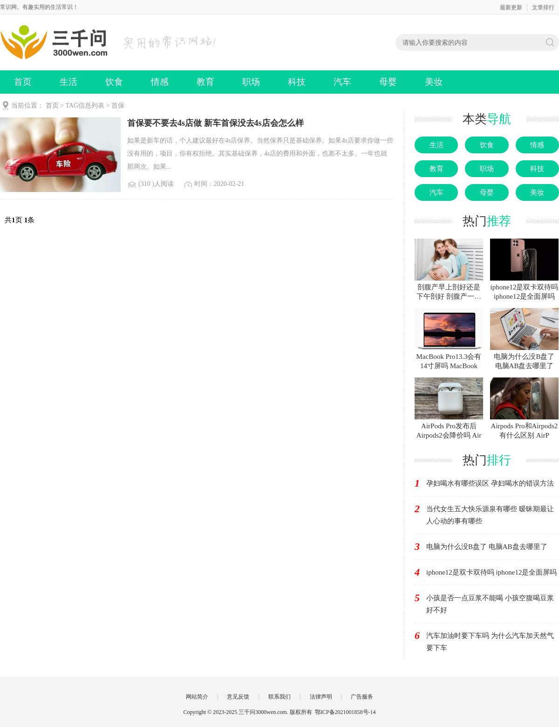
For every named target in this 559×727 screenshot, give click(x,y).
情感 (160, 82)
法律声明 (321, 696)
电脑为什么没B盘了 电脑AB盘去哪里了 (486, 546)
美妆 (434, 82)
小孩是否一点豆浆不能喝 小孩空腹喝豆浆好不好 (490, 604)
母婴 (388, 82)
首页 (23, 82)
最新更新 (511, 7)
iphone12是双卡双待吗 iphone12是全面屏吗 (491, 572)
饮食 (114, 82)
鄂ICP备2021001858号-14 (345, 712)
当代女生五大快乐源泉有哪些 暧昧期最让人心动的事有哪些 (490, 515)
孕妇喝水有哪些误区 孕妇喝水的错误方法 (490, 483)
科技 (297, 82)
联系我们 (279, 696)
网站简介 (197, 696)
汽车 (342, 82)
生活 (68, 82)
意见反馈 (238, 696)
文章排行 (543, 7)
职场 (251, 82)
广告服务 (362, 696)
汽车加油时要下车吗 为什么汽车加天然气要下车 (490, 642)
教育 (205, 82)
